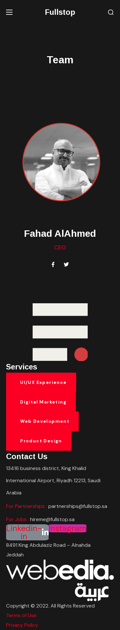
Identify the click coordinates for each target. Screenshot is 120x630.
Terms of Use (21, 615)
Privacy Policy (22, 625)
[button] (111, 12)
